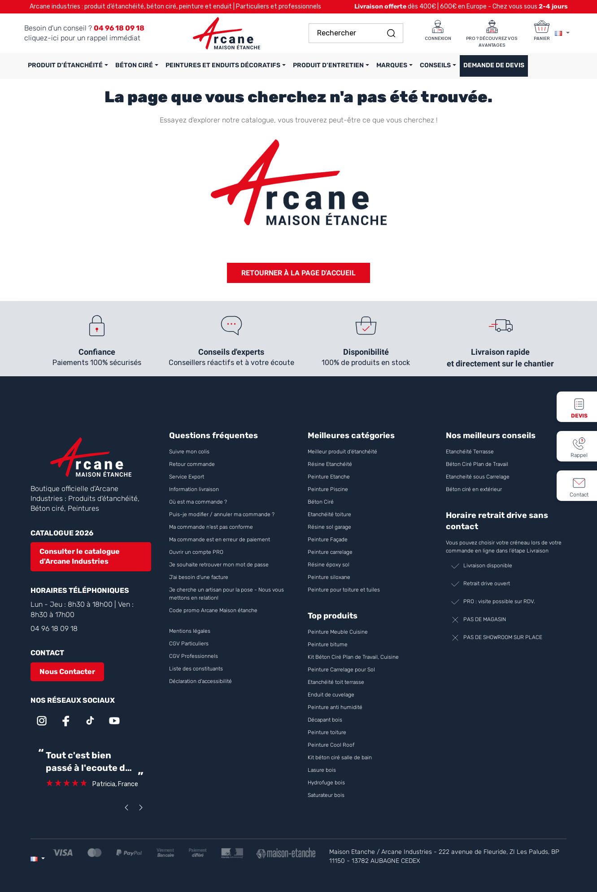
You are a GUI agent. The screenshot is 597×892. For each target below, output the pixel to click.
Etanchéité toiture (329, 514)
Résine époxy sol (328, 564)
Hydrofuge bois (326, 782)
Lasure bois (322, 770)
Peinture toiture (327, 732)
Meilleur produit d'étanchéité (342, 451)
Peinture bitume (328, 644)
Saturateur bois (326, 795)
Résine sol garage (329, 527)
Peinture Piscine (328, 489)
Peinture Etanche (329, 477)
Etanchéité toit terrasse (336, 682)
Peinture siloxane (329, 577)
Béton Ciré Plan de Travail (477, 464)
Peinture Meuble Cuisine (338, 632)
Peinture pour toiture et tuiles (344, 590)
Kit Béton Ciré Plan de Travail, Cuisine (353, 657)
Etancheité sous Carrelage (478, 477)
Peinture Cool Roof (332, 745)
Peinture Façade (328, 539)
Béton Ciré (321, 502)
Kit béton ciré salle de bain (340, 757)
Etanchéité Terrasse (470, 451)
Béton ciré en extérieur (474, 489)
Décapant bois (326, 720)
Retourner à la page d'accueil (298, 273)
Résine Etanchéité (330, 464)
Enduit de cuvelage (331, 695)
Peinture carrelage (330, 552)
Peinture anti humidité (335, 707)
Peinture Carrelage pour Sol (341, 669)
